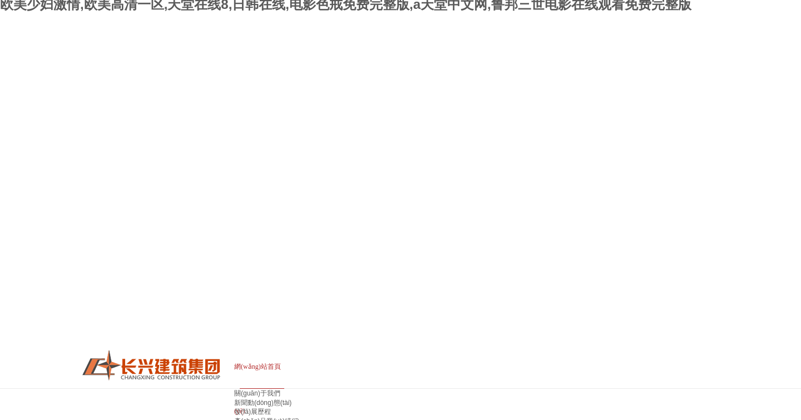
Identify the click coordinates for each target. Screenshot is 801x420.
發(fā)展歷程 (252, 412)
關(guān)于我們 (257, 393)
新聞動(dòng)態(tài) (262, 403)
